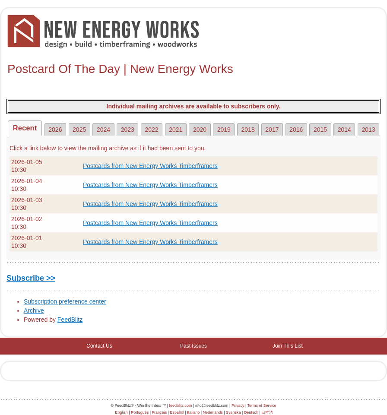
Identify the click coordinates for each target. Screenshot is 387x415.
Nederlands (213, 412)
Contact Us (99, 346)
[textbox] (193, 69)
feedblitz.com (180, 405)
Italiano (193, 412)
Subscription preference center (65, 301)
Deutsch (251, 412)
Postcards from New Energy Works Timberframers (150, 165)
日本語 (267, 412)
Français (159, 412)
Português (140, 412)
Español (177, 412)
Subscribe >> (30, 278)
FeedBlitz (69, 319)
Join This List (288, 346)
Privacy (238, 405)
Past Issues (193, 346)
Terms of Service (261, 405)
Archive (34, 310)
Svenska (233, 412)
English (121, 412)
